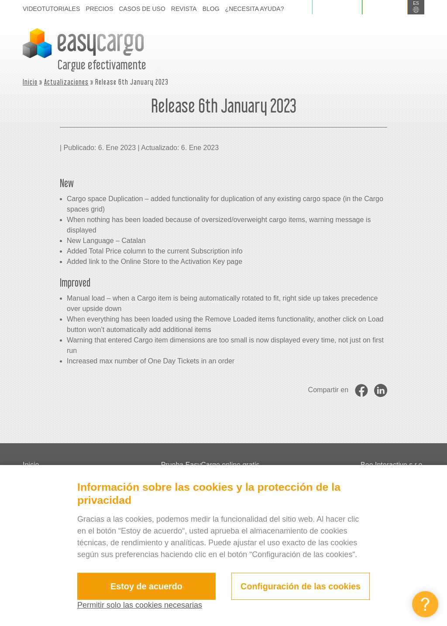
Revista (184, 8)
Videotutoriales (51, 8)
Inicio (30, 82)
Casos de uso (142, 8)
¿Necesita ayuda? (254, 8)
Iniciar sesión (337, 7)
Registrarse (385, 7)
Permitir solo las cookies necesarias (139, 605)
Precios (99, 8)
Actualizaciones (66, 82)
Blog (211, 8)
